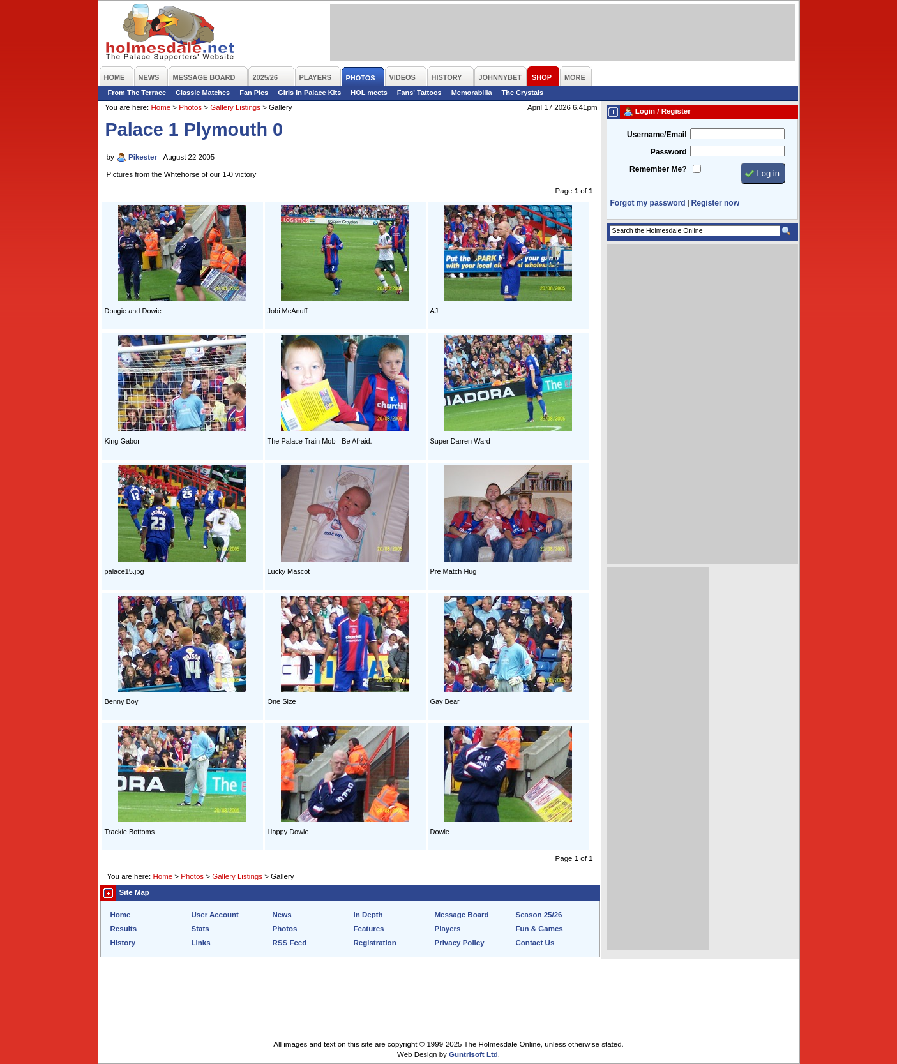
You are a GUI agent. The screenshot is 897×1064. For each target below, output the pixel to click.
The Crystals (523, 92)
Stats (200, 929)
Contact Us (535, 943)
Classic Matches (203, 92)
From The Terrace (137, 92)
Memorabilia (471, 92)
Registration (375, 943)
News (282, 914)
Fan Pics (253, 92)
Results (123, 929)
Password (669, 151)
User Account (215, 914)
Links (201, 943)
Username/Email (657, 134)
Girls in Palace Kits (309, 92)
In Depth (368, 914)
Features (369, 929)
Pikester (142, 157)
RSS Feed (290, 943)
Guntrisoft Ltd (473, 1054)
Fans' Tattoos (419, 92)
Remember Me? (657, 169)
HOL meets (369, 92)
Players (448, 929)
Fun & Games (539, 929)
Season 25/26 (539, 914)
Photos (190, 107)
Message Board (462, 914)
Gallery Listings (235, 107)
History (123, 943)
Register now (715, 203)
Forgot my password (648, 203)
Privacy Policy (460, 943)
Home (160, 107)
